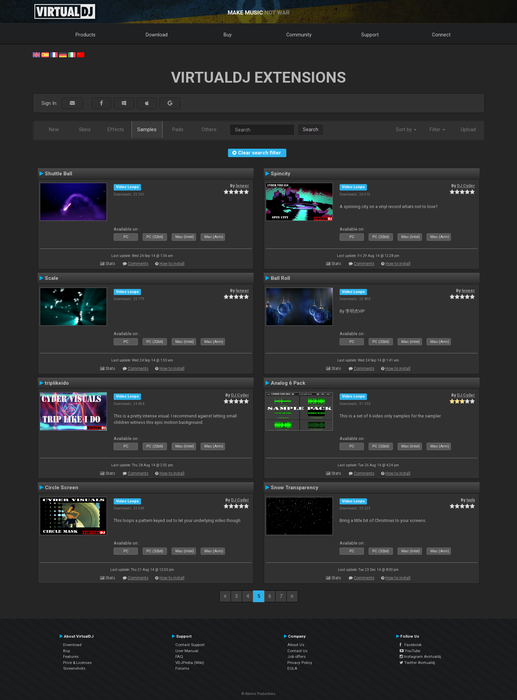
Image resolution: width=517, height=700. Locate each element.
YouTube (410, 650)
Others (209, 129)
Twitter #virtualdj (417, 662)
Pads (177, 129)
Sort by (406, 129)
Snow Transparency (294, 488)
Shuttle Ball (58, 174)
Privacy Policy (299, 662)
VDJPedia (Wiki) (189, 662)
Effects (116, 129)
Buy (228, 34)
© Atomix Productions (258, 694)
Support (370, 34)
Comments (138, 263)
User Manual (186, 650)
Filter (437, 129)
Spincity (280, 174)
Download (157, 34)
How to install (172, 263)
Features (71, 656)
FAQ (179, 656)
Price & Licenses (77, 662)
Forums (182, 668)
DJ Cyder (466, 185)
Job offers (296, 656)
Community (299, 34)
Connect (441, 34)
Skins (85, 129)
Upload (468, 129)
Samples (146, 129)
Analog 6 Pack (288, 383)
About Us (295, 644)
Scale (51, 278)
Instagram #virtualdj (420, 656)
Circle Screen (61, 488)
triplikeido (57, 383)
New (54, 129)
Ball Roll (280, 278)
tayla (470, 500)
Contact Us (297, 650)
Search (310, 129)
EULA (292, 668)
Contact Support (190, 644)
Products (85, 34)
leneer (242, 185)
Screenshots (74, 668)
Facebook (411, 644)
